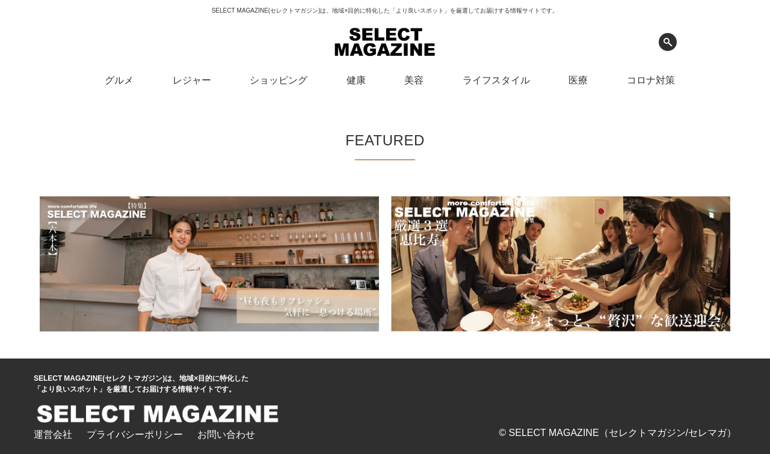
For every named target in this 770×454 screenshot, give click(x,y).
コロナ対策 (651, 80)
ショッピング (278, 80)
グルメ (119, 80)
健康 (356, 80)
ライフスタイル (496, 80)
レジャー (192, 80)
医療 (578, 80)
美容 (414, 80)
